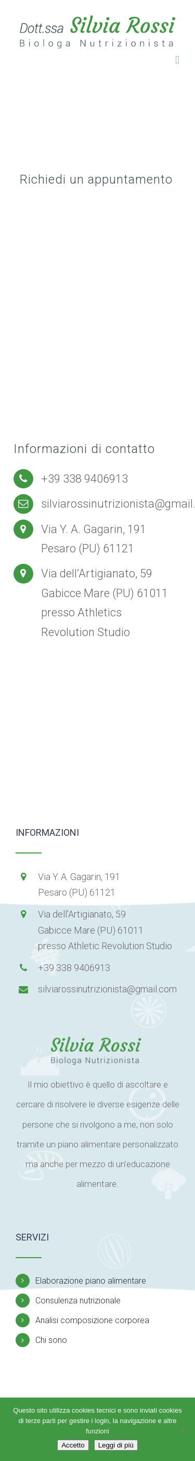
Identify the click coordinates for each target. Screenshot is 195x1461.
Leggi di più (116, 1445)
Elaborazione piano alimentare (90, 1281)
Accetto (72, 1445)
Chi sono (51, 1340)
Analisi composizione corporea (92, 1320)
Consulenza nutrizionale (78, 1300)
